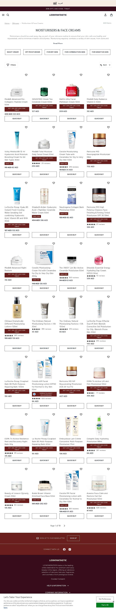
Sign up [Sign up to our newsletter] (73, 538)
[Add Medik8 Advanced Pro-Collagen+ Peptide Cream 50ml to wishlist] (26, 75)
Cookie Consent (58, 579)
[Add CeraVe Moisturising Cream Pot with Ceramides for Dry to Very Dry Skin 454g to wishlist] (53, 243)
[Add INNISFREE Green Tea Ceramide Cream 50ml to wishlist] (53, 75)
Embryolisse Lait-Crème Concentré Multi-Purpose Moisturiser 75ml (71, 441)
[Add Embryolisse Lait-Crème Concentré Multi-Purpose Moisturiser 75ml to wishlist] (81, 414)
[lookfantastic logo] (58, 15)
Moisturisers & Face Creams (58, 30)
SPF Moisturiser (32, 52)
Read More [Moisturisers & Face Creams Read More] (58, 43)
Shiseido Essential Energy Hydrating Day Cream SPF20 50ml (98, 270)
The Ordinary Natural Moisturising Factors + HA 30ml (44, 324)
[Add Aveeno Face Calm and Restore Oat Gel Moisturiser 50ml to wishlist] (108, 469)
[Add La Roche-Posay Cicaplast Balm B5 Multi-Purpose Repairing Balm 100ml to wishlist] (26, 357)
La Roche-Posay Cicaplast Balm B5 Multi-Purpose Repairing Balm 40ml (44, 441)
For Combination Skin (75, 52)
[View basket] (111, 15)
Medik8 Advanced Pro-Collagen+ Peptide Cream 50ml (16, 102)
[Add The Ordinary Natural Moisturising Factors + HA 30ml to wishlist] (53, 296)
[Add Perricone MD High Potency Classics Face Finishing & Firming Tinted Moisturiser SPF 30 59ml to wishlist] (108, 183)
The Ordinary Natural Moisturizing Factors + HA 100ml (71, 324)
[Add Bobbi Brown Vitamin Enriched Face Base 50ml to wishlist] (53, 469)
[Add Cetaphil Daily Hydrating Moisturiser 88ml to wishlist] (108, 414)
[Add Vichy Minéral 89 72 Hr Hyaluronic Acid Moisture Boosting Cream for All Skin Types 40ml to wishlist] (26, 127)
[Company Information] (58, 592)
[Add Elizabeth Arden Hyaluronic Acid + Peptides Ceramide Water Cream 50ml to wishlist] (53, 183)
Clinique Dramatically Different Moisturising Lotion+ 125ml (15, 324)
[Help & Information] (58, 585)
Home (7, 23)
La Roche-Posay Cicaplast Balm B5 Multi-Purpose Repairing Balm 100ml (16, 384)
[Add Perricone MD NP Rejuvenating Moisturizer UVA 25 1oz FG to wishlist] (81, 357)
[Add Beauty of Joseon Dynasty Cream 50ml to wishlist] (26, 469)
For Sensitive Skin (100, 52)
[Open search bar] (7, 15)
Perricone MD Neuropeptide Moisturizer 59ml (98, 154)
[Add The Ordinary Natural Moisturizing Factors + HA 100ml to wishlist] (81, 296)
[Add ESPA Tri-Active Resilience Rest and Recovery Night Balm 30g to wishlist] (26, 414)
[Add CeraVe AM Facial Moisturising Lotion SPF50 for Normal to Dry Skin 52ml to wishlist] (53, 357)
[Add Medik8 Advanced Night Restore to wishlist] (26, 243)
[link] (105, 15)
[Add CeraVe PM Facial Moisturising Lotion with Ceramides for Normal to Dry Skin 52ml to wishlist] (81, 469)
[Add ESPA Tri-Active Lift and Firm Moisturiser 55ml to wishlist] (108, 357)
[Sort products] (105, 65)
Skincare (15, 23)
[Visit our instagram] (70, 549)
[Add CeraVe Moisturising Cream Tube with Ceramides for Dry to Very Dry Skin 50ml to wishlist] (81, 127)
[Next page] (64, 526)
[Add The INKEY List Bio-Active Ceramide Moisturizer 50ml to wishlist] (81, 243)
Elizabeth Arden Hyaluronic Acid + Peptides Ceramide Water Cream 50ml (44, 210)
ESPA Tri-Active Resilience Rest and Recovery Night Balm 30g (17, 441)
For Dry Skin (52, 52)
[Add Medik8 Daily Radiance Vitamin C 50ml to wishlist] (108, 75)
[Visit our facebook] (64, 549)
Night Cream (13, 52)
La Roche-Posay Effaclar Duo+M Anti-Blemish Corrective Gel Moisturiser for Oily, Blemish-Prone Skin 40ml (99, 326)
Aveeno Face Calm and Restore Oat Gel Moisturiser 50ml (97, 496)
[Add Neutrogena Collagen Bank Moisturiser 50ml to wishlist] (81, 183)
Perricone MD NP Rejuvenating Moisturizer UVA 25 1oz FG (70, 384)
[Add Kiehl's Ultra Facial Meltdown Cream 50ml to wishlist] (81, 75)
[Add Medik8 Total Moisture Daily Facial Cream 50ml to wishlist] (53, 127)
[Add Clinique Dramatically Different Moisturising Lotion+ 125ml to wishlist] (26, 296)
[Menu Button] (3, 15)
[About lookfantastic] (58, 599)
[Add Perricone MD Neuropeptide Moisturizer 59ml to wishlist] (108, 127)
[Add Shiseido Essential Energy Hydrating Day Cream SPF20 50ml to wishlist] (108, 243)
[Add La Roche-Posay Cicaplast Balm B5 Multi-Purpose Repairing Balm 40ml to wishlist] (53, 414)
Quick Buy (16, 119)
